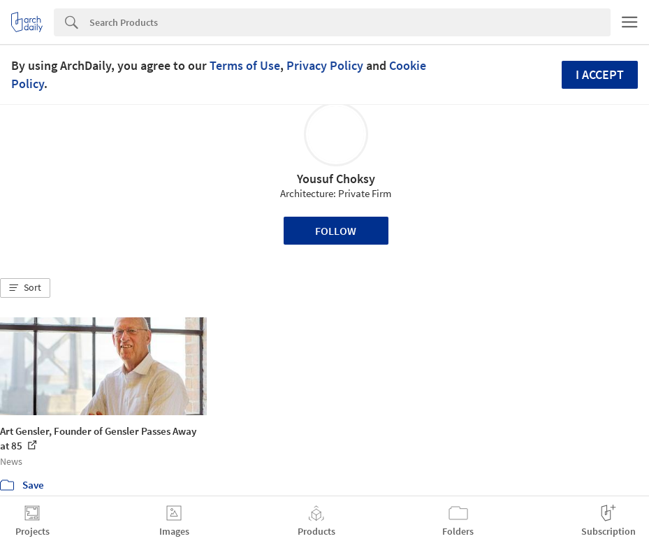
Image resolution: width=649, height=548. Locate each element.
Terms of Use (245, 65)
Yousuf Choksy (336, 179)
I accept (600, 74)
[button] (25, 288)
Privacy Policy (324, 65)
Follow (335, 231)
